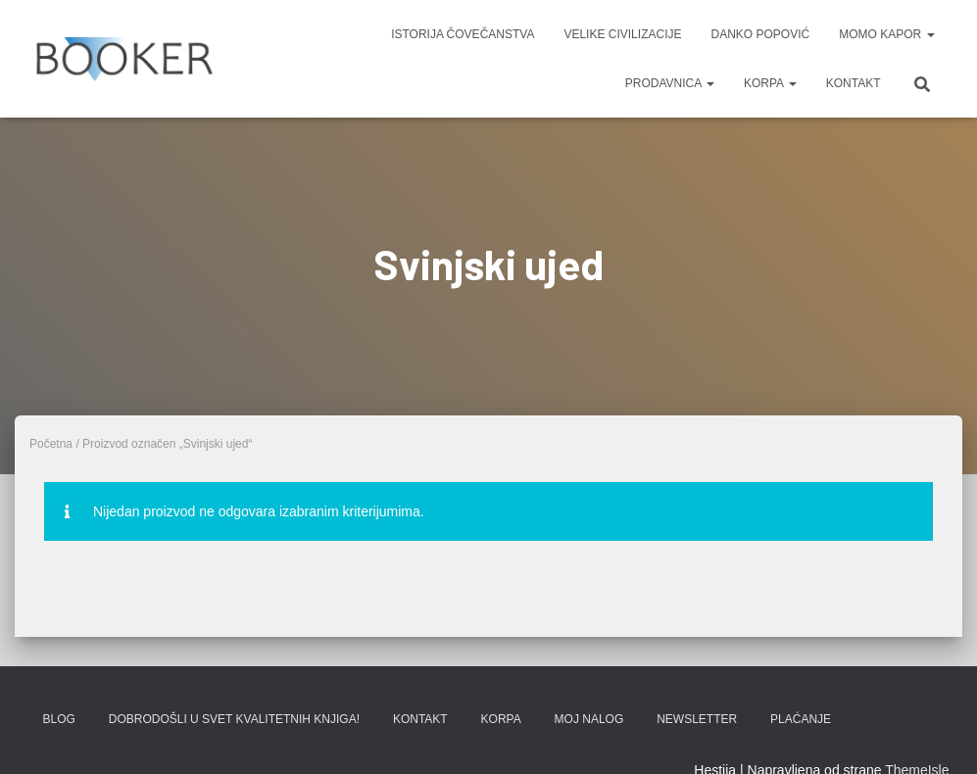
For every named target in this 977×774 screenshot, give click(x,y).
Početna (51, 444)
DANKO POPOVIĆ (759, 34)
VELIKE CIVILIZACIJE (622, 34)
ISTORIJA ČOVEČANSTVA (462, 34)
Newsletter (697, 719)
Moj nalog (589, 719)
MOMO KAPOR (886, 34)
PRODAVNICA (669, 83)
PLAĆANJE (800, 719)
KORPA (770, 83)
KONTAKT (853, 83)
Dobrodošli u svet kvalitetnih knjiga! (234, 719)
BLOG (59, 719)
